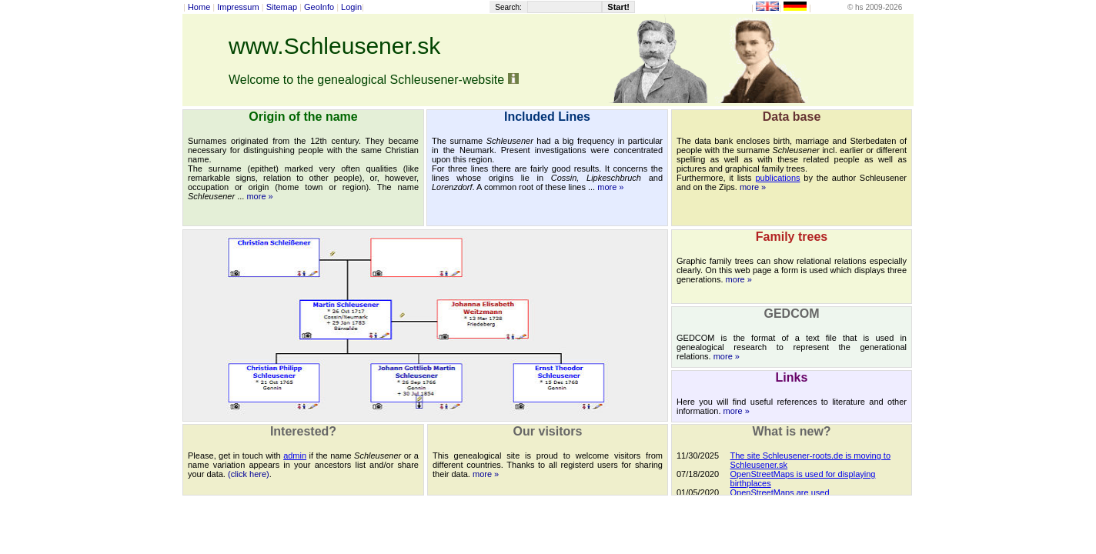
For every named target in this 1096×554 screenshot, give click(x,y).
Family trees (791, 236)
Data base (792, 116)
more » (259, 196)
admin (294, 455)
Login (351, 7)
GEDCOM (792, 313)
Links (792, 377)
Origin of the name (303, 116)
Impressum (238, 7)
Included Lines (547, 116)
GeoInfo (319, 7)
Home (199, 7)
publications (777, 177)
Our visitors (548, 431)
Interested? (303, 431)
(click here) (248, 474)
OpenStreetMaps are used (780, 492)
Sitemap (281, 7)
